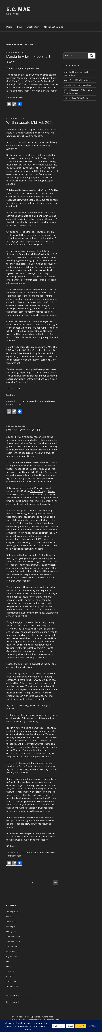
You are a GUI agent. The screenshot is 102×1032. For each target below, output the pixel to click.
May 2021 (10, 971)
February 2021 (12, 986)
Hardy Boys (35, 494)
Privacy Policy (17, 1017)
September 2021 (13, 951)
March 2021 (11, 981)
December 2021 (13, 936)
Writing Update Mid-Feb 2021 (29, 122)
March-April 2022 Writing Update (77, 80)
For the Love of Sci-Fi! (23, 430)
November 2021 (13, 941)
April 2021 (10, 976)
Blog (19, 27)
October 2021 (12, 946)
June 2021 (10, 966)
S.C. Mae (18, 9)
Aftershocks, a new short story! (77, 85)
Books (9, 27)
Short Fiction (33, 27)
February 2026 (12, 911)
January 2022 (11, 931)
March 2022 (11, 921)
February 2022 (12, 926)
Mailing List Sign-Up (53, 27)
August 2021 (11, 956)
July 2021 (9, 961)
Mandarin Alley (13, 78)
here (19, 404)
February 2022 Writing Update (76, 98)
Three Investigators (38, 501)
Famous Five (36, 491)
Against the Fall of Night (43, 629)
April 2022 (10, 917)
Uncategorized (12, 1002)
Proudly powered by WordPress (39, 1017)
